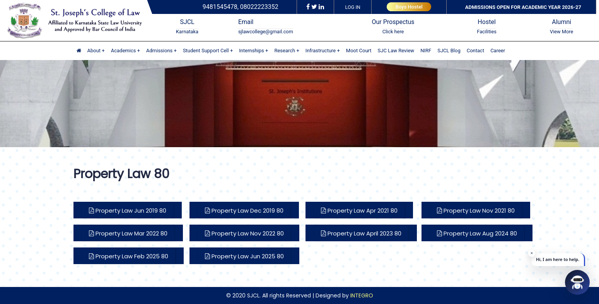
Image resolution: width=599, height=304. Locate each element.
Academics (123, 50)
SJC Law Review (396, 50)
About (94, 50)
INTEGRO (361, 295)
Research (284, 50)
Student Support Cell (206, 50)
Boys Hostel (409, 7)
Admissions (159, 50)
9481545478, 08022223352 (240, 6)
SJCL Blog (449, 50)
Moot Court (359, 50)
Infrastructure (320, 50)
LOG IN (352, 7)
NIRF (425, 50)
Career (497, 50)
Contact (475, 50)
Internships (251, 50)
